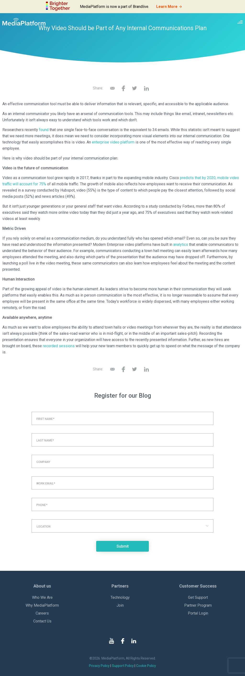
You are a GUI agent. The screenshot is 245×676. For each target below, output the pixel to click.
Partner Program (198, 605)
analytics (180, 244)
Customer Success (198, 585)
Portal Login (198, 613)
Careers (42, 613)
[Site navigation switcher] (240, 22)
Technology (120, 597)
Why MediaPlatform (42, 605)
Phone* (41, 505)
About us (42, 585)
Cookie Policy (146, 666)
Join (120, 605)
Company (43, 462)
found (44, 129)
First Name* (45, 419)
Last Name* (45, 440)
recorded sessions (59, 346)
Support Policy (123, 666)
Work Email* (45, 483)
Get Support (198, 597)
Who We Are (42, 597)
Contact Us (42, 621)
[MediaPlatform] (23, 22)
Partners (119, 585)
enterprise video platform (113, 142)
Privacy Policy (99, 666)
